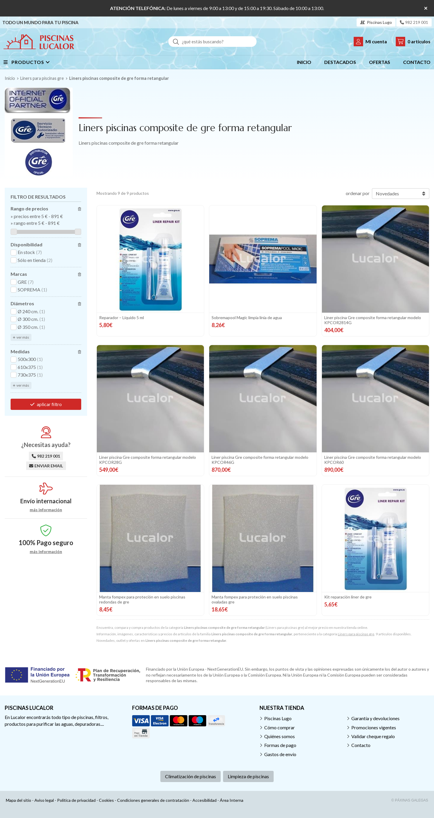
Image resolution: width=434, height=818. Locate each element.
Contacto (360, 745)
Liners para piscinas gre (356, 634)
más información (46, 509)
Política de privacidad (76, 800)
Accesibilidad (204, 800)
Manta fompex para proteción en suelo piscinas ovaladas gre (255, 599)
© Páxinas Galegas (409, 800)
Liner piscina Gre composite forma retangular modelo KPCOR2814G (372, 320)
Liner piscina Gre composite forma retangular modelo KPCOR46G (260, 460)
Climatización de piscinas (190, 776)
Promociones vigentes (373, 727)
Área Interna (231, 800)
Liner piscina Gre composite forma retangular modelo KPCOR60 (372, 460)
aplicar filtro (49, 404)
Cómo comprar (279, 727)
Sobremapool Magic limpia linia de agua (247, 317)
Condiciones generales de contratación (153, 800)
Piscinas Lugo (278, 718)
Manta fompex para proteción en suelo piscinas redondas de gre (142, 599)
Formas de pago (280, 745)
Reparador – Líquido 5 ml (121, 317)
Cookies (106, 800)
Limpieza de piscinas (248, 776)
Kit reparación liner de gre (348, 596)
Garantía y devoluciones (375, 718)
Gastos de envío (280, 754)
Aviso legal (44, 800)
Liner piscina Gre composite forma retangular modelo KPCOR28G (147, 460)
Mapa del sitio (18, 800)
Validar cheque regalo (373, 736)
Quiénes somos (279, 736)
